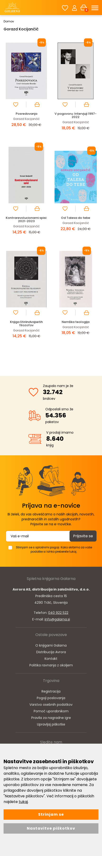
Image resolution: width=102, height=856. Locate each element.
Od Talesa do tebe (75, 218)
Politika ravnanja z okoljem (51, 665)
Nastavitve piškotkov (51, 828)
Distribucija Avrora (51, 652)
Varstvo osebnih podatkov (51, 704)
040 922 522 (58, 612)
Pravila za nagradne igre (51, 717)
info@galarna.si (57, 619)
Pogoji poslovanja (51, 698)
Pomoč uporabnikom (51, 711)
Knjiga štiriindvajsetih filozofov (26, 323)
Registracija (51, 691)
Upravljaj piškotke (51, 724)
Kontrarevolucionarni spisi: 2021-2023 (26, 219)
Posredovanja (26, 113)
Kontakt (51, 658)
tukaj (23, 801)
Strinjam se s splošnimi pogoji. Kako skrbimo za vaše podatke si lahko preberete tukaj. (54, 549)
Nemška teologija (75, 322)
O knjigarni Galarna (51, 645)
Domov (9, 21)
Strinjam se (51, 814)
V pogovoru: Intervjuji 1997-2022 (76, 115)
